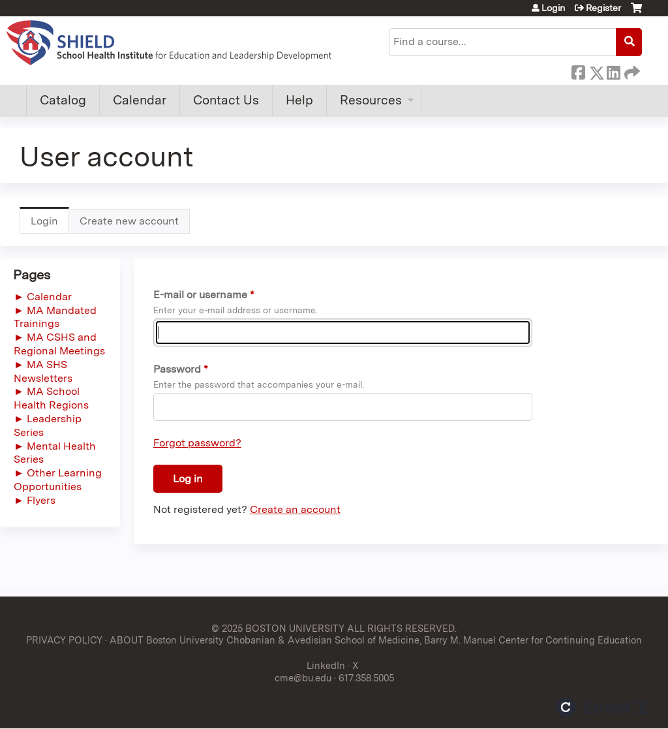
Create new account (129, 221)
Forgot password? (197, 443)
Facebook (577, 70)
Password (177, 369)
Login (553, 7)
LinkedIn (613, 70)
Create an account (295, 509)
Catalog (63, 100)
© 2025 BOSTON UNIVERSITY (277, 628)
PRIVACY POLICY (64, 639)
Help (299, 100)
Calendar (139, 100)
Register (603, 7)
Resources (371, 100)
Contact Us (226, 100)
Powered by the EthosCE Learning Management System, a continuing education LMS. (602, 707)
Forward (630, 70)
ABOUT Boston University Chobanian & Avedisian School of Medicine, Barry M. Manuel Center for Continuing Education (376, 639)
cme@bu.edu (303, 677)
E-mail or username (200, 294)
